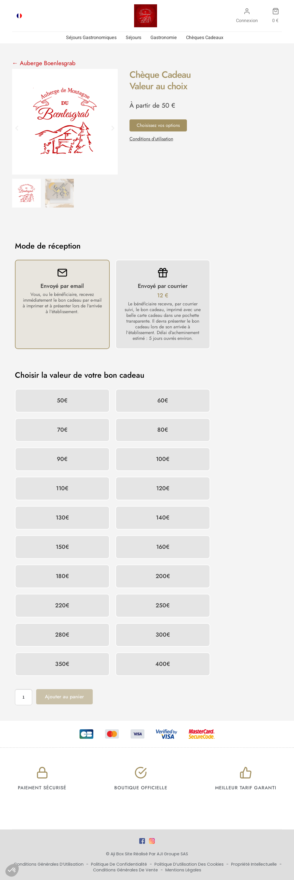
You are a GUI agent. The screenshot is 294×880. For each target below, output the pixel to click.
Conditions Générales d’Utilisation (49, 864)
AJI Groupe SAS (172, 854)
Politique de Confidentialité (119, 864)
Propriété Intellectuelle (254, 864)
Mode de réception (48, 246)
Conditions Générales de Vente (126, 870)
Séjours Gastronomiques (91, 37)
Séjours (133, 37)
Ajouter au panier (64, 696)
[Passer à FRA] (19, 16)
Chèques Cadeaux (204, 37)
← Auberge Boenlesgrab (44, 63)
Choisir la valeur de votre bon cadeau (79, 375)
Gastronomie (163, 37)
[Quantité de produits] (23, 697)
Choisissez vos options (158, 125)
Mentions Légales (183, 870)
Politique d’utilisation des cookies (189, 864)
